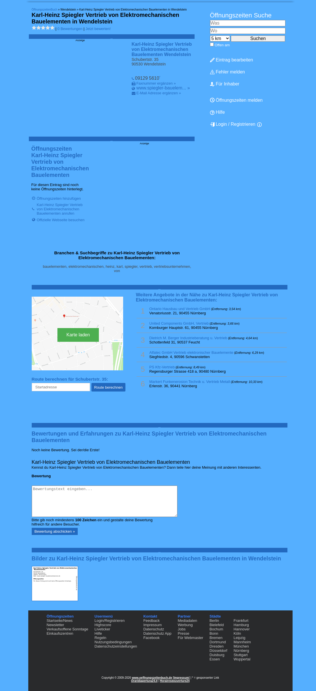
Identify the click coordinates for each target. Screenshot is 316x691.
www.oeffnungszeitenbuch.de (152, 677)
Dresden (216, 646)
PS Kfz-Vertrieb (162, 367)
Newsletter (55, 625)
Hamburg (241, 625)
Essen (214, 659)
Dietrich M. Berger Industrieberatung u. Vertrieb (188, 338)
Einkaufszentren (60, 633)
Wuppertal (241, 659)
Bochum (216, 629)
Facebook (151, 638)
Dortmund (217, 642)
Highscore (103, 625)
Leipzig (239, 638)
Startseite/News (60, 620)
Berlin (214, 620)
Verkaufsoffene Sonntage (67, 629)
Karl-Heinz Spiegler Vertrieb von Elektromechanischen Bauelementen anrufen (60, 209)
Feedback (151, 620)
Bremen (216, 638)
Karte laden (78, 334)
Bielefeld (216, 625)
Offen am (222, 45)
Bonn (213, 633)
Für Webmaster (190, 638)
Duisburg (216, 655)
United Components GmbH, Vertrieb (179, 323)
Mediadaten (187, 620)
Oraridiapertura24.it (144, 680)
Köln (237, 633)
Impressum (152, 625)
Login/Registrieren (110, 620)
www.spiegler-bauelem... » (163, 87)
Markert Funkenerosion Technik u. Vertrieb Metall (189, 382)
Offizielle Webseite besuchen (61, 220)
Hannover (241, 629)
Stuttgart (240, 655)
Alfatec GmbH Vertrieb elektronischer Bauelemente (191, 352)
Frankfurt (240, 620)
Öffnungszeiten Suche (241, 15)
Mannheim (242, 642)
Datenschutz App (157, 633)
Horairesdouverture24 (175, 680)
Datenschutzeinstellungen (116, 646)
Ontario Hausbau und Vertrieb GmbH (179, 309)
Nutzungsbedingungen (113, 642)
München (241, 646)
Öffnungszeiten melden (236, 100)
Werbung (185, 625)
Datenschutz (153, 629)
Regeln (100, 638)
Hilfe (217, 112)
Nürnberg (241, 650)
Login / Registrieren (232, 124)
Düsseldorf (218, 650)
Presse (183, 633)
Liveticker (102, 629)
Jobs (181, 629)
